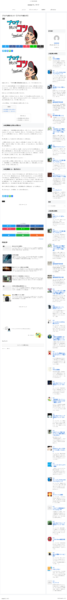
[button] (64, 206)
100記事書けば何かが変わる (9, 109)
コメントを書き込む (23, 345)
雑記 (3, 201)
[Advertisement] (23, 213)
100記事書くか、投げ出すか (9, 111)
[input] (57, 206)
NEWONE (56, 43)
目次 (21, 115)
